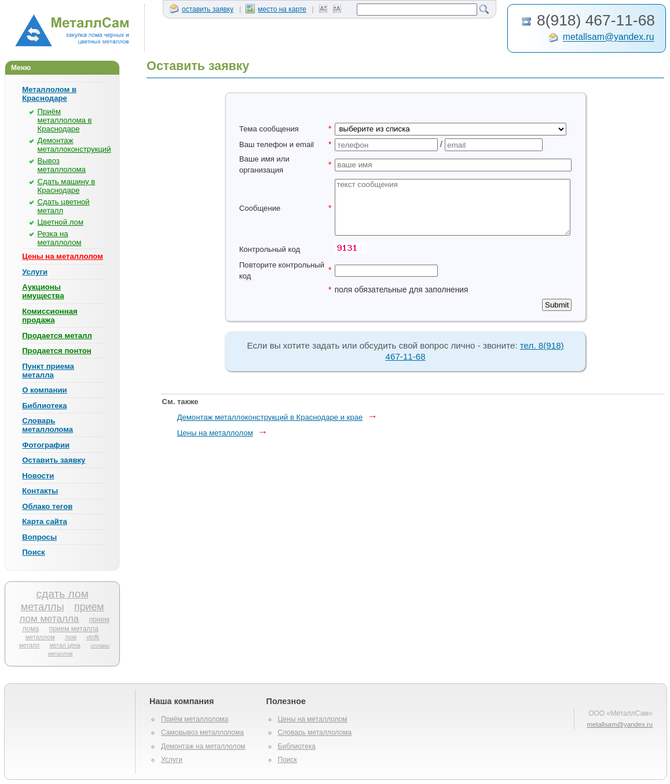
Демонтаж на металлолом (203, 746)
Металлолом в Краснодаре (49, 93)
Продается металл (57, 335)
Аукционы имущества (43, 291)
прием (89, 607)
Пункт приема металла (48, 370)
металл (29, 645)
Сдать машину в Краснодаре (67, 186)
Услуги (34, 272)
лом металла (49, 618)
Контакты (40, 490)
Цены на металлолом (62, 256)
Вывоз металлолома (62, 165)
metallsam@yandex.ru (608, 37)
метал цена (64, 645)
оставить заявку (201, 9)
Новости (38, 475)
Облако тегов (47, 506)
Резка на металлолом (60, 238)
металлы (42, 606)
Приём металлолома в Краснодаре (65, 120)
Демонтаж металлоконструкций (74, 144)
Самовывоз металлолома (202, 732)
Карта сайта (44, 521)
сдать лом (62, 594)
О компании (44, 390)
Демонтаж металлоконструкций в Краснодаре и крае (270, 417)
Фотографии (45, 445)
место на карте (276, 9)
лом (70, 636)
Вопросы (39, 537)
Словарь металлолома (47, 425)
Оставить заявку (53, 460)
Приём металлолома (194, 719)
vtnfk (92, 636)
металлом (40, 636)
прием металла (73, 629)
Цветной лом (60, 222)
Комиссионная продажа (50, 315)
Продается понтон (56, 350)
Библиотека (44, 405)
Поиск (33, 552)
